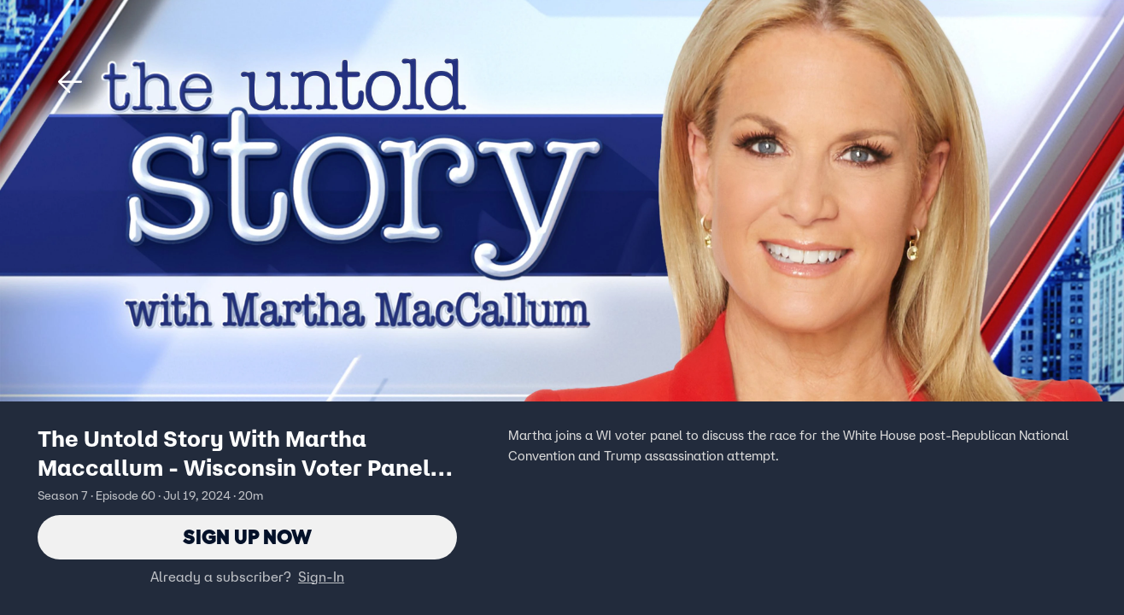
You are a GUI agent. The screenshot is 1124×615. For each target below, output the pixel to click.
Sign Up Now (247, 536)
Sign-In (321, 576)
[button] (70, 82)
